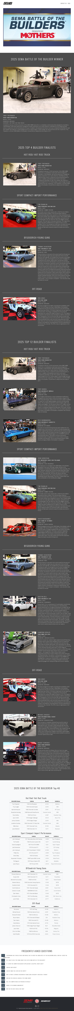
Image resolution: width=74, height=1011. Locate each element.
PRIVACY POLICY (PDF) (44, 1008)
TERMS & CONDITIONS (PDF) (53, 1008)
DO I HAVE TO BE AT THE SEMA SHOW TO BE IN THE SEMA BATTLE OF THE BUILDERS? (24, 960)
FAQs (69, 3)
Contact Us (64, 3)
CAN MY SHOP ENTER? (10, 967)
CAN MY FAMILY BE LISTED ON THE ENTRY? (14, 971)
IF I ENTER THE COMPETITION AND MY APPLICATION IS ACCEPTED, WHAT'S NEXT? (23, 963)
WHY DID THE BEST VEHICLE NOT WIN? (13, 989)
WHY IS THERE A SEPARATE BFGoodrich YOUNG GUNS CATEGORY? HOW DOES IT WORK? (25, 974)
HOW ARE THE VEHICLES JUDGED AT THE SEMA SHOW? (17, 978)
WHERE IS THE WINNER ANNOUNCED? (13, 985)
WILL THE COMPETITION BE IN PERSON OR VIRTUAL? (17, 981)
